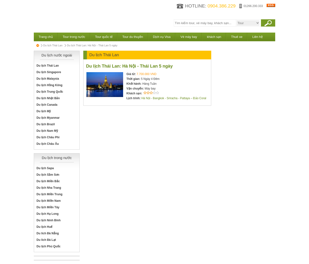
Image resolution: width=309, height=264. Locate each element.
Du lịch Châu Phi (47, 137)
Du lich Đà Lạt (46, 240)
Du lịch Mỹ (43, 111)
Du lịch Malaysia (47, 78)
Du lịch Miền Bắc (48, 181)
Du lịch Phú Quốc (48, 246)
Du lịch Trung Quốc (49, 91)
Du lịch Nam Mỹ (47, 130)
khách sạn (214, 37)
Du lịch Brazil (45, 124)
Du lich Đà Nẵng (47, 233)
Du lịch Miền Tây (47, 207)
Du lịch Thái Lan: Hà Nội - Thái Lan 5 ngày (129, 66)
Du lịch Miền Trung (49, 194)
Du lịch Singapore (48, 72)
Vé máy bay (188, 37)
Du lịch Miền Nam (48, 200)
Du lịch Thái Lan (53, 45)
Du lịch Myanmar (48, 117)
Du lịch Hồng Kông (49, 85)
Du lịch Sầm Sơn (47, 174)
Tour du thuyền (132, 37)
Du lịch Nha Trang (48, 187)
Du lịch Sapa (45, 168)
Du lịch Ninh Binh (48, 220)
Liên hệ (257, 37)
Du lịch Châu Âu (47, 144)
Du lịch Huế (44, 227)
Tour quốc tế (103, 37)
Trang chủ (46, 37)
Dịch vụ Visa (162, 37)
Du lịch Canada (46, 104)
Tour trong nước (74, 37)
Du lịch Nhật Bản (48, 98)
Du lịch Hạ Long (47, 213)
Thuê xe (236, 37)
